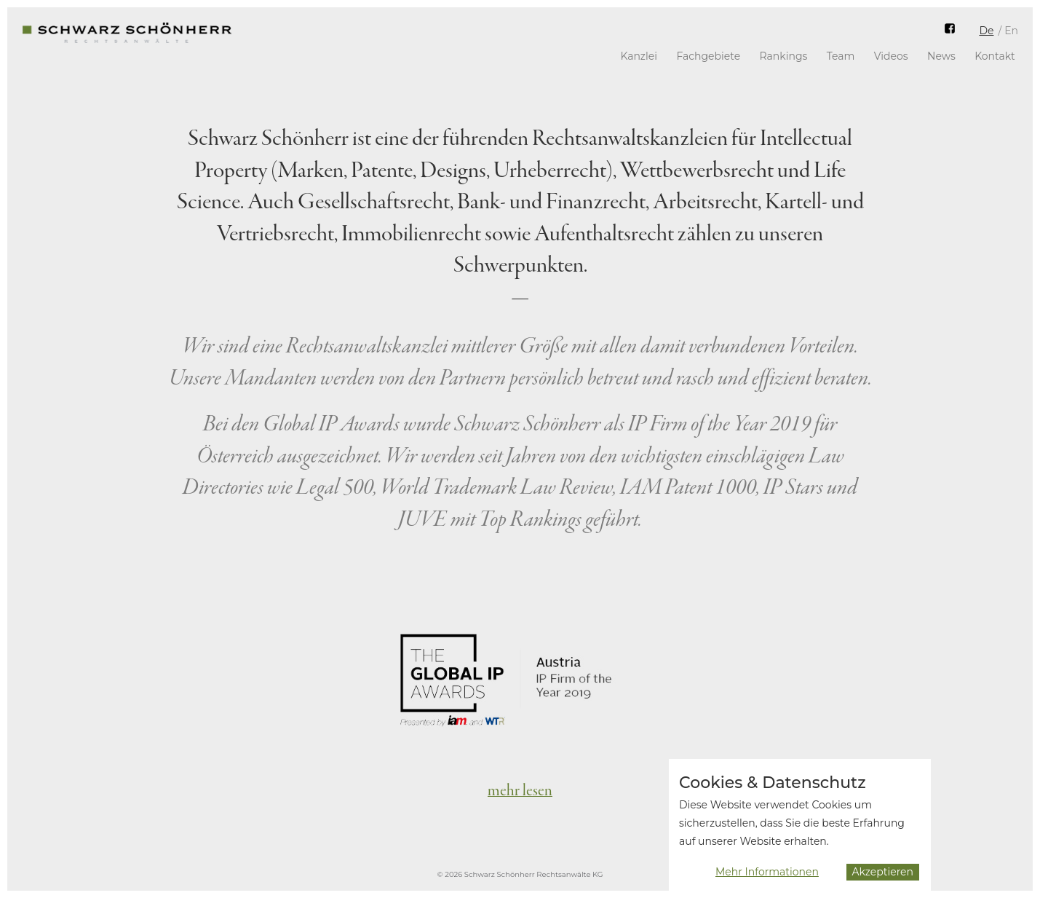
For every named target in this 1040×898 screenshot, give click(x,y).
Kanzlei (638, 56)
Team (841, 56)
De (986, 30)
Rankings (784, 56)
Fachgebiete (708, 56)
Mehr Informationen (767, 878)
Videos (891, 56)
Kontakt (994, 56)
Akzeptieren (883, 877)
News (941, 56)
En (1011, 30)
